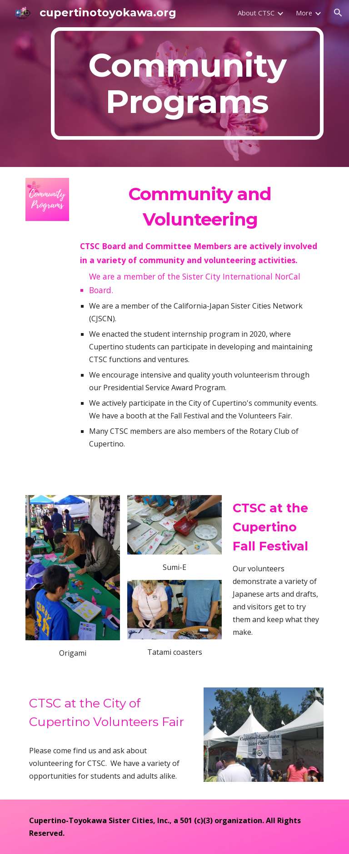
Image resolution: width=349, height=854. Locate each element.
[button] (338, 13)
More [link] (304, 12)
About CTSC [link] (256, 12)
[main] (187, 83)
